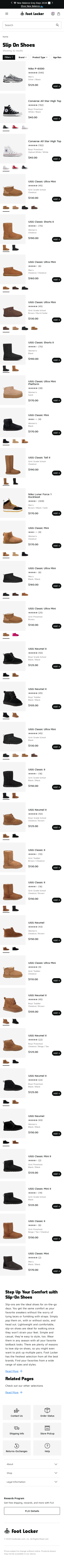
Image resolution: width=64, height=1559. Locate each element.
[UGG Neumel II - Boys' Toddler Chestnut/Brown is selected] (6, 1021)
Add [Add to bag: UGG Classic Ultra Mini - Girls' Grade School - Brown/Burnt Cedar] (56, 319)
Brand (23, 57)
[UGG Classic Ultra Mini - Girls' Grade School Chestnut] (34, 328)
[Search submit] (57, 25)
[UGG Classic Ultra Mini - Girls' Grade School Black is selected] (6, 755)
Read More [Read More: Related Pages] (14, 1392)
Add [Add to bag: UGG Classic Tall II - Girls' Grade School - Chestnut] (56, 473)
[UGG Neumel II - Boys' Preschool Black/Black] (15, 1062)
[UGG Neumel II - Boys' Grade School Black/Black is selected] (6, 675)
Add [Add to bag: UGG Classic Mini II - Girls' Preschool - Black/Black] (56, 1174)
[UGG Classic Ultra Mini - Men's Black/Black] (25, 288)
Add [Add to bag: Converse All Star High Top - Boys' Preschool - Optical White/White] (56, 158)
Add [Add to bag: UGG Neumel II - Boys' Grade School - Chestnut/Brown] (56, 827)
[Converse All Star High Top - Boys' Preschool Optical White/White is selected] (6, 167)
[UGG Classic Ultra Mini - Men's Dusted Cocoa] (15, 288)
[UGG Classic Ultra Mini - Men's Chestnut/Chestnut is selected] (6, 288)
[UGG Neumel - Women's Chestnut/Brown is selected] (6, 949)
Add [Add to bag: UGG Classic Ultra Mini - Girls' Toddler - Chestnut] (56, 980)
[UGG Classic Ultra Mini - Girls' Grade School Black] (25, 208)
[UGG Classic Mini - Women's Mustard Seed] (15, 441)
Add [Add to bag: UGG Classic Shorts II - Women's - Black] (56, 360)
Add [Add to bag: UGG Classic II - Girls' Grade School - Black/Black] (56, 787)
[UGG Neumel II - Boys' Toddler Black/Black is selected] (6, 715)
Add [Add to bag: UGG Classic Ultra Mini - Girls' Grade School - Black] (56, 747)
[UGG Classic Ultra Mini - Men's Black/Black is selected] (6, 594)
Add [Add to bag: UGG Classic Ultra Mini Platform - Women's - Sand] (56, 400)
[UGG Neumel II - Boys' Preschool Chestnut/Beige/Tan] (15, 1102)
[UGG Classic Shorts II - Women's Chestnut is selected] (6, 248)
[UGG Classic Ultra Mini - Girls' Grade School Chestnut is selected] (6, 208)
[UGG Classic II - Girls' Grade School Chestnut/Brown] (15, 796)
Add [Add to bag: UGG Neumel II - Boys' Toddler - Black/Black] (56, 706)
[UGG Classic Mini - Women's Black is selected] (6, 441)
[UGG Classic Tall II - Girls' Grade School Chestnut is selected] (6, 481)
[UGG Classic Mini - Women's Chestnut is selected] (6, 554)
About (32, 1464)
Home (5, 36)
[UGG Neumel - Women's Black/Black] (15, 949)
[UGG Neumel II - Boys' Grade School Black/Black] (15, 836)
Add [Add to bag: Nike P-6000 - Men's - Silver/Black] (56, 86)
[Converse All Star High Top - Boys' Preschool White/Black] (25, 167)
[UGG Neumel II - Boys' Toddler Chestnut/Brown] (15, 715)
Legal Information (32, 1481)
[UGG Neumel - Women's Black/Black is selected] (6, 1142)
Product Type (40, 57)
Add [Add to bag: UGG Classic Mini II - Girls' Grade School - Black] (56, 1206)
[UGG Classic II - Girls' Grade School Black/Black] (15, 909)
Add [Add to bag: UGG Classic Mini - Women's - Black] (56, 432)
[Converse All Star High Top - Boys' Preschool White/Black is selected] (6, 127)
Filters (9, 57)
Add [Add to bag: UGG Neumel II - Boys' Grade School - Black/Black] (56, 666)
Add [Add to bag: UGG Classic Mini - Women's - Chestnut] (56, 545)
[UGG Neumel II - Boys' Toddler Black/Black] (15, 1021)
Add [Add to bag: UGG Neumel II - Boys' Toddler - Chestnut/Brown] (56, 1013)
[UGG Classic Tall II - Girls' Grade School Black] (15, 481)
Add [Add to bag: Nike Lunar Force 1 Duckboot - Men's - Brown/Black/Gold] (56, 513)
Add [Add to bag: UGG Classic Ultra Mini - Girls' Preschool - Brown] (56, 626)
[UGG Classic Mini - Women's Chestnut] (25, 441)
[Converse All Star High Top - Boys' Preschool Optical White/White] (25, 127)
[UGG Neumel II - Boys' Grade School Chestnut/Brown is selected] (6, 836)
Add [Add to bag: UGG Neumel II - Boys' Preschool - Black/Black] (56, 1093)
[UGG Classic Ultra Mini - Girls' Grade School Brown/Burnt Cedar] (34, 208)
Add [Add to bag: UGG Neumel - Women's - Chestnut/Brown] (56, 940)
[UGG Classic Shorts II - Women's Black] (15, 248)
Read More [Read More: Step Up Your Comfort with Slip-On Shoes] (14, 1371)
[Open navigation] (6, 13)
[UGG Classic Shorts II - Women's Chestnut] (15, 369)
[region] (32, 4)
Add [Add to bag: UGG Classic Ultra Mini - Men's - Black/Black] (56, 586)
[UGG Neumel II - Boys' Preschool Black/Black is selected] (6, 1102)
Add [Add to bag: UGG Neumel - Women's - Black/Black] (56, 1133)
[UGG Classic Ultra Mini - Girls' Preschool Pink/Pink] (15, 635)
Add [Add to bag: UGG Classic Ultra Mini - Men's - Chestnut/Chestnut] (56, 279)
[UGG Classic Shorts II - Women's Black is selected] (6, 369)
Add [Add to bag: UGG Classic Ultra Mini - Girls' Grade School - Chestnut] (56, 199)
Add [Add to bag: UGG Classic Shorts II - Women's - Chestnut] (56, 239)
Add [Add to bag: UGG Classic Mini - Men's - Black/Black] (56, 1271)
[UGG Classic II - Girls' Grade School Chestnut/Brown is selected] (6, 909)
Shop (32, 1472)
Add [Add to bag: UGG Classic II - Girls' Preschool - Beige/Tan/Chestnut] (56, 1238)
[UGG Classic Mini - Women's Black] (25, 554)
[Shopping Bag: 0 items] (58, 13)
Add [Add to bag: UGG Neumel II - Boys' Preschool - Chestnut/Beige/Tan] (56, 1053)
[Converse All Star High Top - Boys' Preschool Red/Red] (15, 127)
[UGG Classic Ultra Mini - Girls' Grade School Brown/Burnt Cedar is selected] (6, 328)
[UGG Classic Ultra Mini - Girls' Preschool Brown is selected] (6, 635)
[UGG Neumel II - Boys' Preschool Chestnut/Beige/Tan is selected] (6, 1062)
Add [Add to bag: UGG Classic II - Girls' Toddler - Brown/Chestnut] (56, 867)
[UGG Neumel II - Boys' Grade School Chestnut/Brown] (15, 675)
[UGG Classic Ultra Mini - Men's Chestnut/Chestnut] (25, 594)
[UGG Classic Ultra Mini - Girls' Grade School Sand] (15, 208)
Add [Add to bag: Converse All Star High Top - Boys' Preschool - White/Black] (56, 118)
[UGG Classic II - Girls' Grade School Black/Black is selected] (6, 796)
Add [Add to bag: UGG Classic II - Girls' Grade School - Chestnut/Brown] (56, 900)
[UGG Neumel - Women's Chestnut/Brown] (15, 1142)
